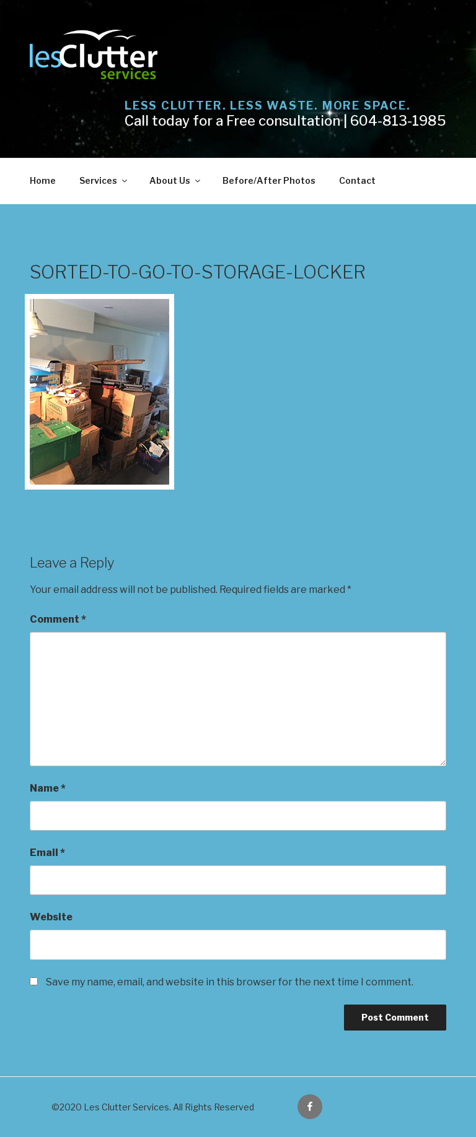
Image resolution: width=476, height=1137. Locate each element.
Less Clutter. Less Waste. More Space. (268, 105)
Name (48, 788)
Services (104, 180)
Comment (58, 619)
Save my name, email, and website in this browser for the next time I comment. (229, 982)
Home (43, 180)
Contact (357, 180)
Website (51, 917)
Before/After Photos (269, 180)
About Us (175, 180)
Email (47, 852)
